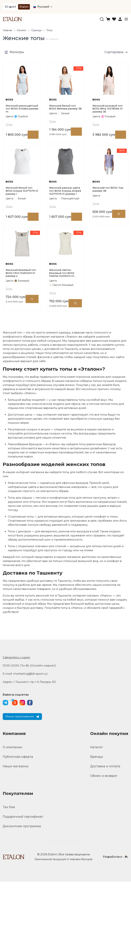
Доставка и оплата (105, 836)
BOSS (10, 120)
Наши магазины (15, 836)
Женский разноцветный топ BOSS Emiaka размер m (21, 131)
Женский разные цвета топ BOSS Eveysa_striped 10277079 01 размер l (64, 236)
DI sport (10, 6)
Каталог (21, 30)
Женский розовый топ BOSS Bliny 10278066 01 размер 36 (108, 131)
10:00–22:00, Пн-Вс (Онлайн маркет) (31, 736)
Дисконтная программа (22, 896)
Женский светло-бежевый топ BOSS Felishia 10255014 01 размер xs (63, 342)
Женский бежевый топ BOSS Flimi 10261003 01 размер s (22, 341)
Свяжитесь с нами (17, 727)
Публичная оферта (18, 827)
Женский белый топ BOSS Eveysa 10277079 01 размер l (22, 236)
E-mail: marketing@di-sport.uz (26, 744)
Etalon (23, 6)
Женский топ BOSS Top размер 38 (106, 234)
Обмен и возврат (103, 846)
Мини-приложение (22, 787)
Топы (9, 148)
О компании (12, 817)
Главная (7, 30)
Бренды (96, 827)
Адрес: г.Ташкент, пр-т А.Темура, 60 (31, 752)
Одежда (36, 30)
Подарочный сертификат (23, 887)
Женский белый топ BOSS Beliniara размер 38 (65, 131)
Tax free (9, 877)
